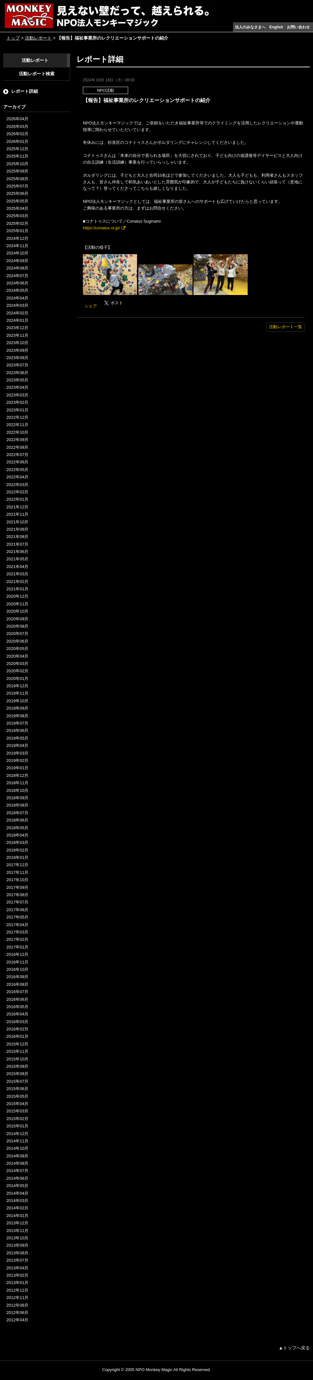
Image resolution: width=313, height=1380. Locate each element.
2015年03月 (17, 1111)
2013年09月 (17, 1245)
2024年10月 (17, 253)
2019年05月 (17, 738)
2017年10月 (17, 879)
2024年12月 (17, 238)
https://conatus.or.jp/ (101, 227)
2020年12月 (17, 596)
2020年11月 (17, 603)
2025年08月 (17, 178)
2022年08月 (17, 447)
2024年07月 (17, 275)
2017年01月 (17, 947)
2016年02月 (17, 1029)
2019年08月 (17, 715)
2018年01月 (17, 857)
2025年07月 (17, 186)
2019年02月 (17, 760)
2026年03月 (17, 126)
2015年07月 (17, 1081)
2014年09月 (17, 1156)
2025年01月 (17, 230)
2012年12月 (17, 1290)
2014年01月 (17, 1215)
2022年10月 (17, 432)
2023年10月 (17, 342)
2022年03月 (17, 484)
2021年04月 (17, 566)
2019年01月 (17, 767)
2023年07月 (17, 365)
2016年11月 (17, 962)
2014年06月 (17, 1178)
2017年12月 (17, 864)
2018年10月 (17, 790)
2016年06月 (17, 999)
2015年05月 (17, 1096)
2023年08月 (17, 357)
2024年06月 (17, 283)
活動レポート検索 (37, 73)
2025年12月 (17, 148)
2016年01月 (17, 1036)
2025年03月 (17, 215)
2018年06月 (17, 820)
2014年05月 (17, 1185)
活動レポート (38, 38)
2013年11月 (17, 1230)
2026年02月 (17, 133)
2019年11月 (17, 693)
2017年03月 (17, 932)
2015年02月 (17, 1118)
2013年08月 (17, 1253)
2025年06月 (17, 193)
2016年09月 (17, 976)
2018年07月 (17, 812)
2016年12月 (17, 954)
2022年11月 (17, 424)
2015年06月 (17, 1088)
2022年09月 (17, 439)
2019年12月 (17, 685)
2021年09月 (17, 529)
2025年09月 (17, 171)
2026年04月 (17, 118)
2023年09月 (17, 350)
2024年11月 (17, 245)
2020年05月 (17, 648)
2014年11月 (17, 1141)
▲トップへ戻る (294, 1347)
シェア (90, 306)
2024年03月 (17, 305)
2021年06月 (17, 551)
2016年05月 (17, 1006)
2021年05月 (17, 559)
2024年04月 (17, 298)
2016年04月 (17, 1014)
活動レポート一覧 (285, 326)
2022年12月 (17, 417)
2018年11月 (17, 782)
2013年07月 (17, 1260)
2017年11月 (17, 872)
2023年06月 (17, 372)
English (276, 27)
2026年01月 (17, 141)
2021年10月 (17, 522)
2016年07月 (17, 991)
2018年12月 (17, 775)
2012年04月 (17, 1319)
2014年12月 (17, 1133)
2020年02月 (17, 670)
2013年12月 (17, 1223)
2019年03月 (17, 753)
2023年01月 (17, 410)
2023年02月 (17, 402)
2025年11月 (17, 156)
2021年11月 (17, 514)
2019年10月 (17, 700)
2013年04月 (17, 1268)
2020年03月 (17, 663)
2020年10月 (17, 611)
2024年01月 (17, 320)
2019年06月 (17, 730)
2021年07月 (17, 544)
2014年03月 (17, 1200)
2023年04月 (17, 387)
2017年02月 (17, 939)
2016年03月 (17, 1021)
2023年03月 (17, 395)
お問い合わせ (298, 27)
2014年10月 (17, 1148)
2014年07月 (17, 1170)
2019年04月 (17, 745)
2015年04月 (17, 1103)
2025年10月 (17, 163)
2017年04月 (17, 924)
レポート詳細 (24, 91)
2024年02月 (17, 313)
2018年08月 (17, 805)
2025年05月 (17, 201)
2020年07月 (17, 633)
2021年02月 (17, 581)
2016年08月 (17, 984)
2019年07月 (17, 723)
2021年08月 (17, 536)
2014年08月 (17, 1163)
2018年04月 (17, 835)
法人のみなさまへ (250, 27)
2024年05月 (17, 290)
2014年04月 (17, 1193)
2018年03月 (17, 842)
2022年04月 (17, 477)
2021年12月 (17, 507)
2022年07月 (17, 454)
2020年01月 (17, 678)
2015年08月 (17, 1073)
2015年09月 (17, 1066)
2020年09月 (17, 618)
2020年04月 (17, 656)
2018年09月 (17, 797)
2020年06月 (17, 641)
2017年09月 (17, 887)
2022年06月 (17, 462)
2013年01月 (17, 1282)
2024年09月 (17, 260)
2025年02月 (17, 223)
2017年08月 (17, 894)
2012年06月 (17, 1312)
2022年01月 (17, 499)
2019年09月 (17, 708)
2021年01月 (17, 589)
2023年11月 (17, 335)
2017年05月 (17, 917)
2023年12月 (17, 327)
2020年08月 (17, 626)
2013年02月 (17, 1275)
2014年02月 (17, 1208)
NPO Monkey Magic (153, 1369)
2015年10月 (17, 1059)
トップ (13, 38)
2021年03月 (17, 574)
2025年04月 (17, 208)
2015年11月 (17, 1051)
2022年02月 (17, 492)
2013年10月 (17, 1238)
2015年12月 (17, 1044)
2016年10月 (17, 969)
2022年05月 (17, 469)
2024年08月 (17, 268)
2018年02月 (17, 850)
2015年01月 (17, 1126)
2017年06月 (17, 909)
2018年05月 (17, 827)
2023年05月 (17, 380)
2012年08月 (17, 1305)
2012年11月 (17, 1297)
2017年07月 (17, 902)
